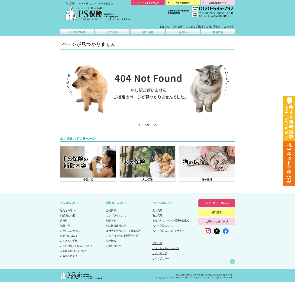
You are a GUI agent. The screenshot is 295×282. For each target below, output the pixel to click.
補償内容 (218, 32)
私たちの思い (67, 210)
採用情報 (177, 26)
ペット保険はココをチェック (168, 230)
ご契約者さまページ (71, 256)
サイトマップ (159, 253)
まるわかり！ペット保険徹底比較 (170, 220)
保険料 (183, 32)
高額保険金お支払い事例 (73, 251)
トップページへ (147, 125)
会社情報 (229, 26)
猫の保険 (147, 32)
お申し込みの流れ (70, 230)
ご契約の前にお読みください (76, 246)
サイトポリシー (160, 258)
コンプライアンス (116, 215)
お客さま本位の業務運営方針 (122, 235)
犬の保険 (112, 32)
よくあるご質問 (194, 26)
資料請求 (217, 212)
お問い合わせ (213, 26)
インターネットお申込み (216, 203)
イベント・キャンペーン (165, 248)
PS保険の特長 (77, 32)
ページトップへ (232, 261)
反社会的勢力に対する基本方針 (123, 230)
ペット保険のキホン (163, 225)
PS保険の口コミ (69, 235)
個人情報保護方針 (116, 225)
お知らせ (164, 26)
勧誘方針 (111, 220)
